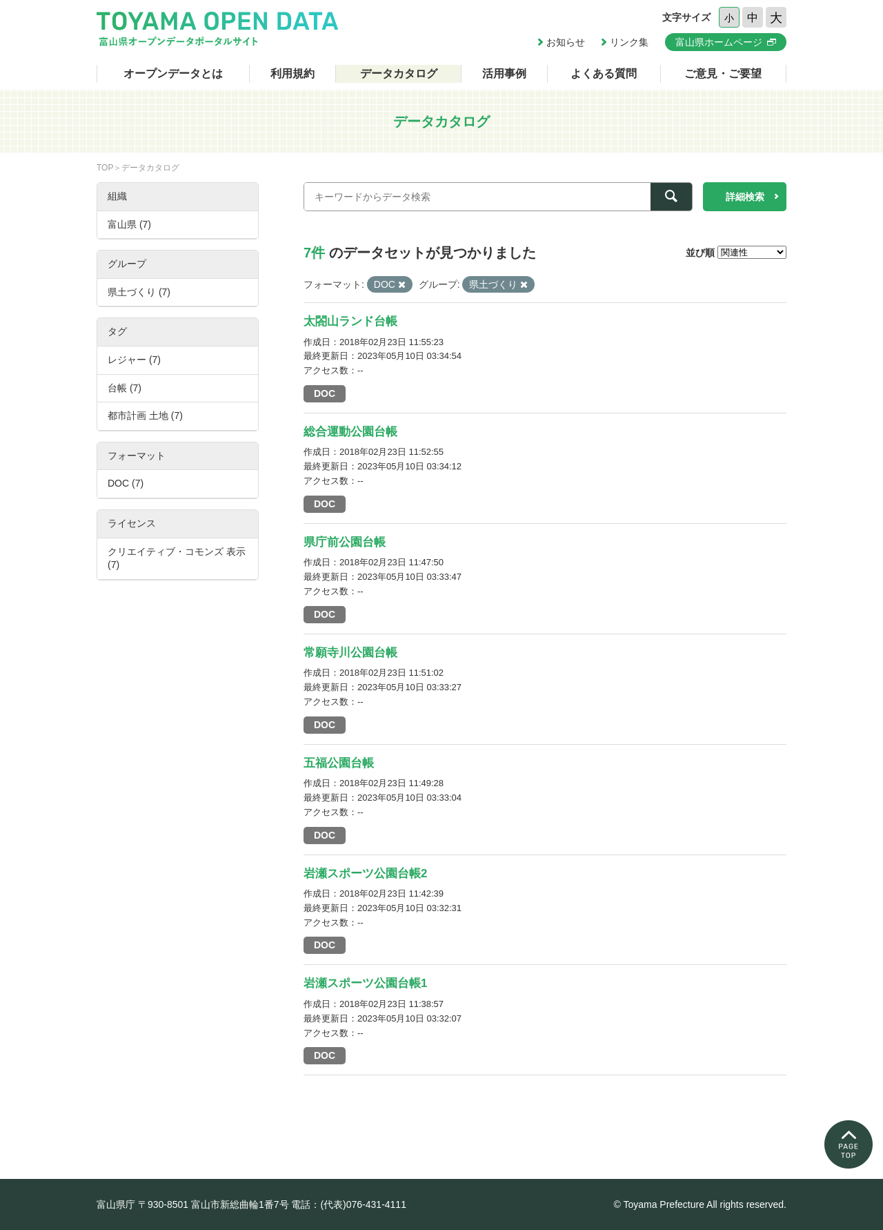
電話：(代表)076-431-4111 (348, 1204)
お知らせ (565, 42)
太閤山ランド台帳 (350, 321)
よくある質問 (604, 73)
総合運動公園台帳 (350, 431)
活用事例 (504, 73)
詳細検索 (745, 196)
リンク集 (629, 42)
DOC (324, 393)
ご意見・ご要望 (723, 73)
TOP (105, 168)
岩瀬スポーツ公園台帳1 (365, 983)
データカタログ (398, 73)
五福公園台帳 (339, 763)
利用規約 (292, 73)
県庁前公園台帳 (345, 542)
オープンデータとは (173, 73)
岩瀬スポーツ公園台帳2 (365, 873)
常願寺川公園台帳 (350, 652)
